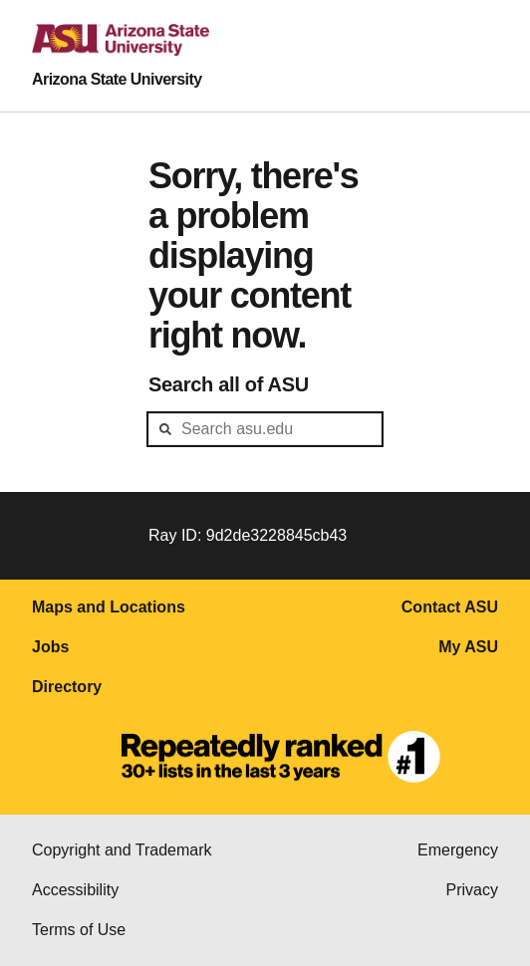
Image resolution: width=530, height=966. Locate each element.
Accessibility (75, 889)
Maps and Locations (108, 607)
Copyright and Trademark (122, 850)
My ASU (468, 646)
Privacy (472, 889)
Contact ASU (449, 607)
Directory (67, 686)
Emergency (457, 850)
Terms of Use (79, 929)
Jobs (50, 646)
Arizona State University (117, 79)
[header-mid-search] (265, 429)
